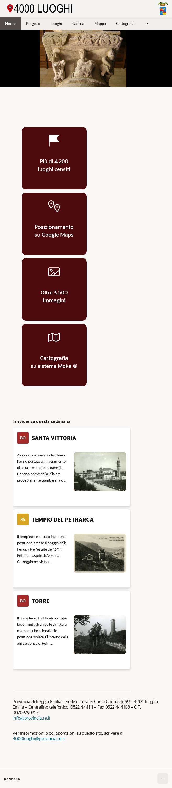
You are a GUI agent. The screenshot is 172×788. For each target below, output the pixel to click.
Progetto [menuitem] (33, 23)
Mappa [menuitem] (100, 23)
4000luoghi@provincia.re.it (39, 738)
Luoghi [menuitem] (56, 23)
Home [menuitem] (10, 23)
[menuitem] (147, 23)
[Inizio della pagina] (162, 778)
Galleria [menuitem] (78, 23)
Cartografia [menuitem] (125, 23)
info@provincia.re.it (31, 718)
